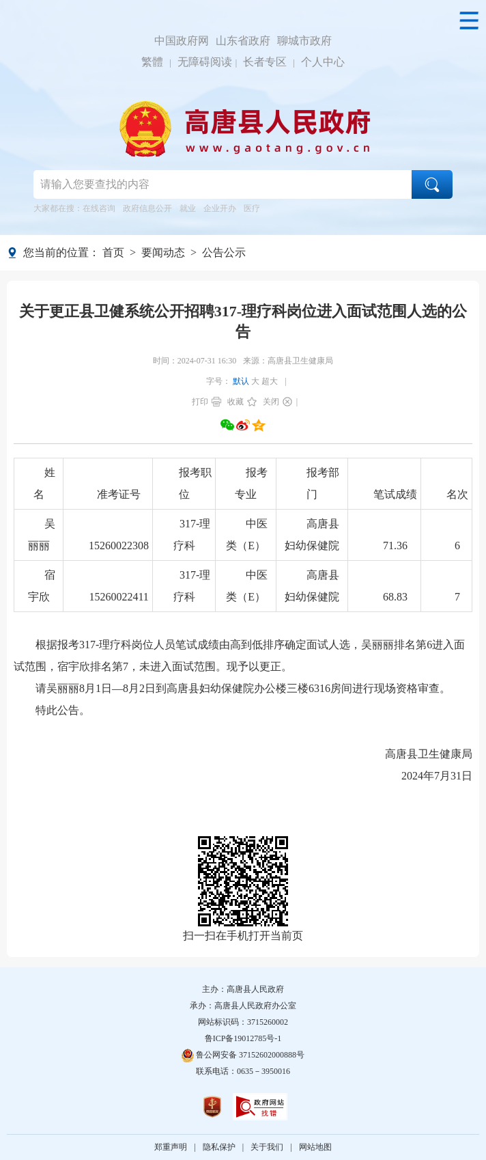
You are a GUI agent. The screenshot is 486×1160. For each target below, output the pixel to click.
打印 (200, 401)
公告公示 (224, 252)
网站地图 (315, 1147)
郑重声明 (170, 1147)
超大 (269, 381)
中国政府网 (181, 40)
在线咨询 (99, 208)
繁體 (152, 62)
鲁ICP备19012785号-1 (243, 1038)
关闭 (271, 401)
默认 (241, 381)
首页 (113, 252)
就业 (188, 208)
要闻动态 (163, 252)
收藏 (235, 401)
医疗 (252, 208)
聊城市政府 (304, 40)
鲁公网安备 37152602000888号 (243, 1055)
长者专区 (265, 62)
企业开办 (219, 208)
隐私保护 (219, 1147)
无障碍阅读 (204, 62)
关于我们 (267, 1147)
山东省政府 (243, 40)
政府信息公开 (147, 208)
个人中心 (323, 62)
